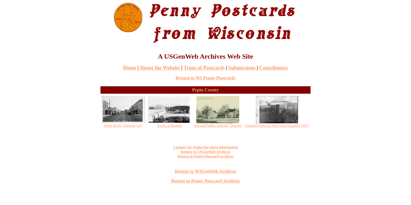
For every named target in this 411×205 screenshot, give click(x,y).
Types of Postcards (204, 68)
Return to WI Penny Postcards (205, 77)
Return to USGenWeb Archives (205, 151)
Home (129, 68)
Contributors (273, 68)
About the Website (160, 68)
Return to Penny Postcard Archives (205, 156)
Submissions (241, 68)
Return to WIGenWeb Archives (205, 171)
